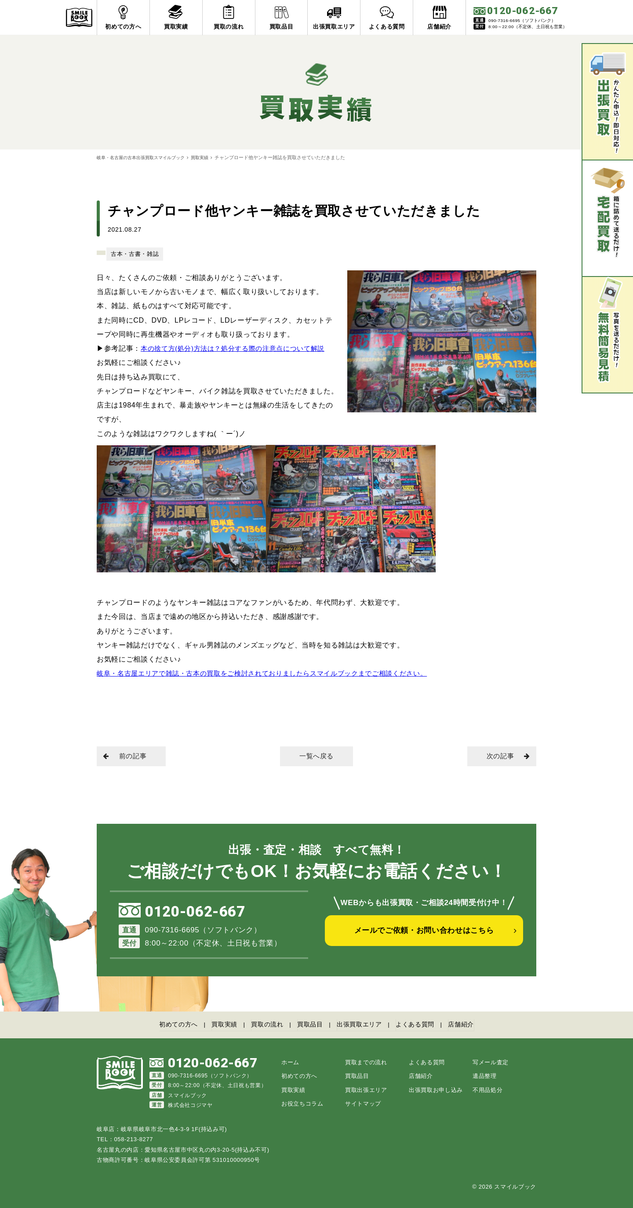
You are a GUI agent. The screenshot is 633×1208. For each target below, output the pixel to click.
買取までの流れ (366, 1061)
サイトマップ (363, 1103)
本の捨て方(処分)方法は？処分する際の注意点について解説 (238, 348)
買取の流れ (263, 1025)
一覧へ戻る (316, 756)
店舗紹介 (472, 1025)
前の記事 (128, 756)
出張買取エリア (362, 1025)
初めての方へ (167, 1025)
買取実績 (209, 157)
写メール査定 (491, 1061)
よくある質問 (423, 1025)
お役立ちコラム (302, 1103)
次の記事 (505, 756)
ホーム (290, 1061)
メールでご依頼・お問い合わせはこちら (424, 936)
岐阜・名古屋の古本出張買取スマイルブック (145, 157)
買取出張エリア (366, 1089)
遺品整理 (485, 1075)
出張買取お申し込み (436, 1089)
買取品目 (310, 1025)
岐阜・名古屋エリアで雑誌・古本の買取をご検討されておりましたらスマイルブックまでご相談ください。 (272, 673)
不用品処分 (487, 1089)
